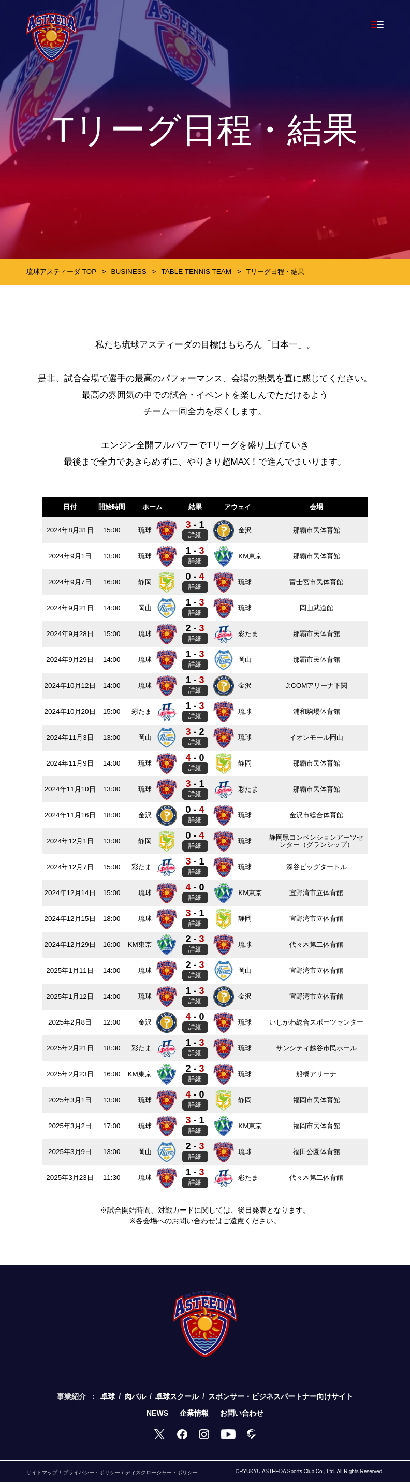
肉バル (135, 1397)
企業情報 (194, 1414)
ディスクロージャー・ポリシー (161, 1474)
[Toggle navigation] (377, 24)
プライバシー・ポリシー (91, 1474)
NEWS (157, 1414)
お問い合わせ (241, 1414)
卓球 (107, 1397)
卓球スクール (177, 1397)
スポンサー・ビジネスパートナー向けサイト (280, 1397)
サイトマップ (41, 1474)
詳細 (197, 535)
